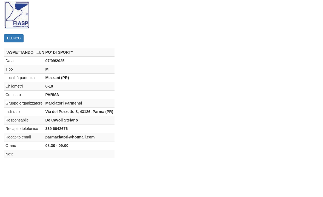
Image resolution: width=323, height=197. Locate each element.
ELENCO (14, 38)
